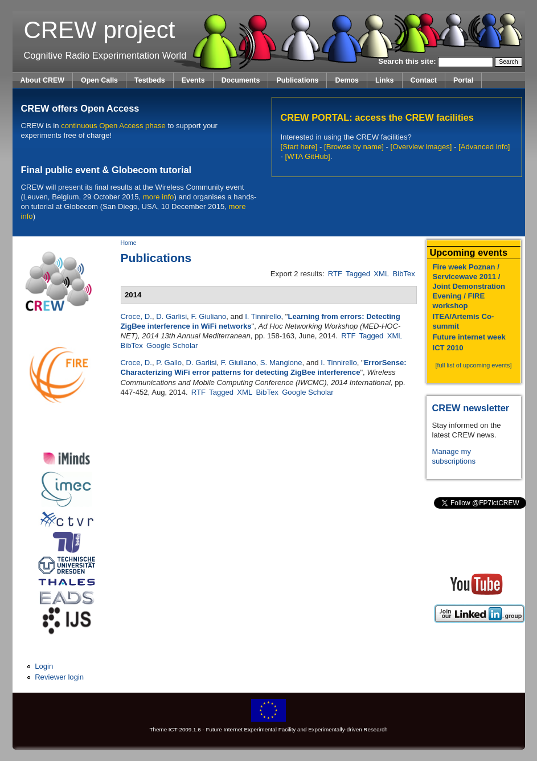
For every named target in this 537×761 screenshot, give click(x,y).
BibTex (404, 273)
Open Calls (99, 80)
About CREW (42, 80)
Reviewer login (59, 677)
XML (381, 273)
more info (158, 197)
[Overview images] (421, 146)
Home (129, 243)
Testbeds (149, 80)
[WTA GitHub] (307, 156)
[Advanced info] (484, 146)
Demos (347, 80)
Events (193, 80)
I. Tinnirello (263, 316)
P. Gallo (169, 362)
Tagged (358, 273)
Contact (424, 80)
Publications (297, 80)
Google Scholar (172, 345)
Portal (463, 80)
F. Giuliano (208, 316)
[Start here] (299, 146)
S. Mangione (281, 362)
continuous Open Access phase (113, 125)
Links (384, 80)
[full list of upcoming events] (473, 365)
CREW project (99, 30)
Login (44, 666)
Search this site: (408, 61)
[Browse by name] (354, 146)
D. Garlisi (171, 316)
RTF (335, 273)
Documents (241, 80)
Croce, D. (136, 316)
